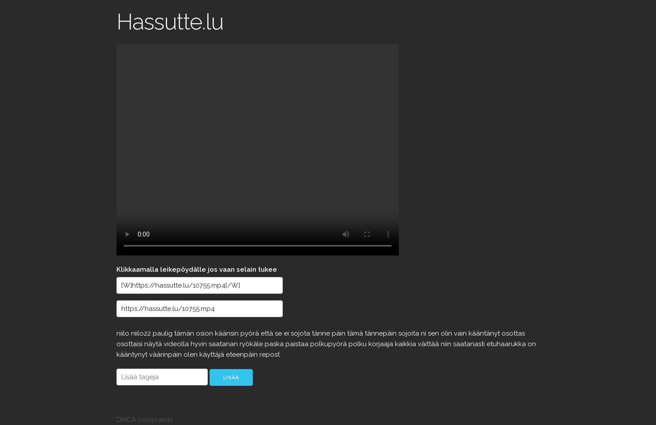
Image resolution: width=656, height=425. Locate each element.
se (279, 333)
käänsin (227, 333)
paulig (163, 333)
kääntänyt (485, 333)
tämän (185, 333)
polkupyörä (329, 344)
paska (275, 344)
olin (447, 333)
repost (269, 354)
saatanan (224, 344)
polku (358, 344)
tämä (356, 333)
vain (461, 333)
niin (447, 344)
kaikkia (406, 344)
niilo (123, 333)
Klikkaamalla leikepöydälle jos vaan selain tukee (196, 269)
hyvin (200, 344)
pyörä (250, 333)
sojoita (409, 333)
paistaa (297, 344)
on (532, 344)
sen (434, 333)
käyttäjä (212, 354)
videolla (177, 344)
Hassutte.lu (170, 22)
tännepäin (381, 333)
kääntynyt (132, 354)
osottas (513, 333)
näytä (154, 344)
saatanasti (470, 344)
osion (205, 333)
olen (191, 354)
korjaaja (381, 344)
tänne (322, 333)
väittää (429, 344)
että (268, 333)
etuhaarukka (507, 344)
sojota (301, 333)
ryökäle (252, 344)
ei (287, 333)
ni (424, 333)
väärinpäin (166, 354)
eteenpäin (242, 354)
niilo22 (142, 333)
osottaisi (130, 344)
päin (339, 333)
